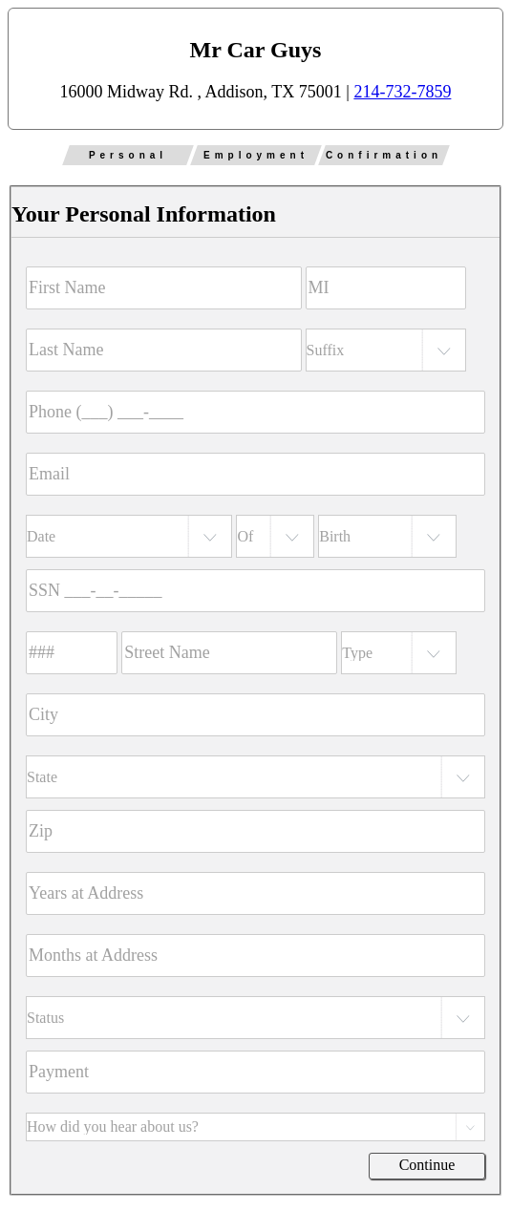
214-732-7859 (402, 91)
